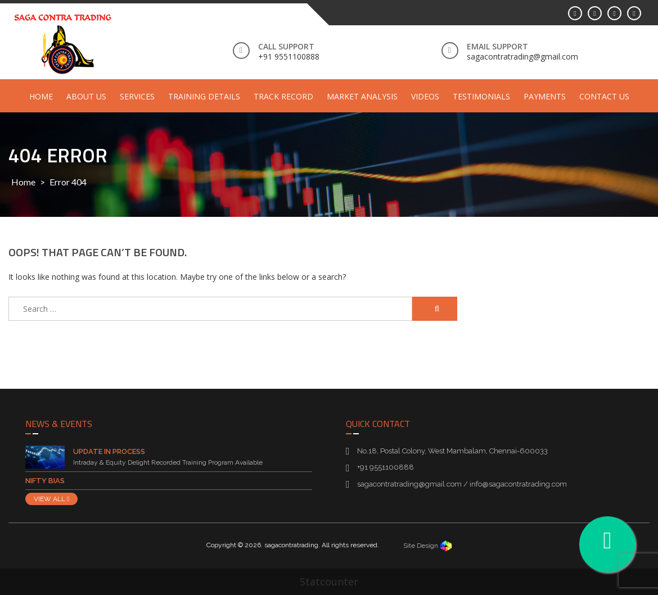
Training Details (204, 96)
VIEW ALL (51, 499)
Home (41, 96)
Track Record (283, 96)
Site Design (427, 545)
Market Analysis (362, 96)
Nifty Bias (45, 480)
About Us (86, 96)
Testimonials (481, 96)
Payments (545, 96)
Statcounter (329, 581)
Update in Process (109, 451)
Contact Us (604, 96)
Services (137, 96)
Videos (425, 96)
